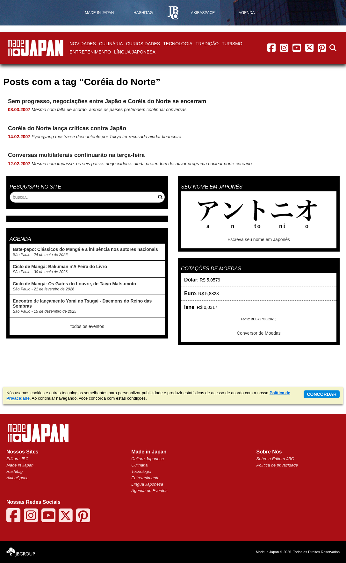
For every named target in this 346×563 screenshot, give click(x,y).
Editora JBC (17, 458)
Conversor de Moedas (259, 333)
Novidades (82, 43)
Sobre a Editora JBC (275, 458)
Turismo (232, 43)
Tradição (207, 43)
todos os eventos (87, 326)
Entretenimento (90, 51)
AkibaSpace (17, 477)
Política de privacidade (277, 465)
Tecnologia (177, 43)
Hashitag (14, 471)
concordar (321, 394)
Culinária (111, 43)
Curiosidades (143, 43)
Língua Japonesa (134, 51)
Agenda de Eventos (149, 490)
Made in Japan (19, 465)
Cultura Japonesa (147, 458)
